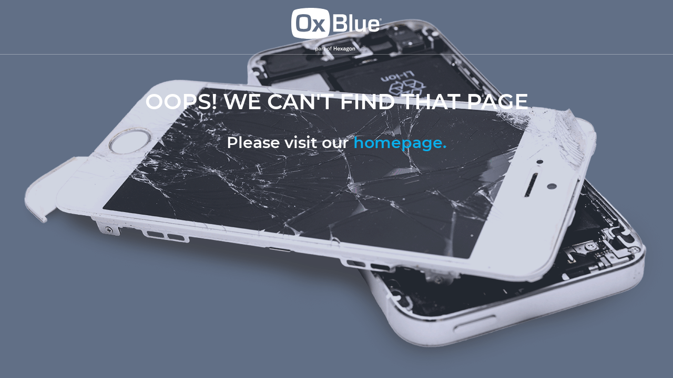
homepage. (399, 143)
